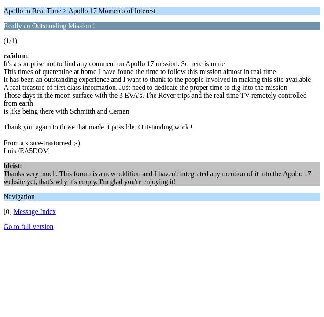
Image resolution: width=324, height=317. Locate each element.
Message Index (35, 211)
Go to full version (28, 226)
